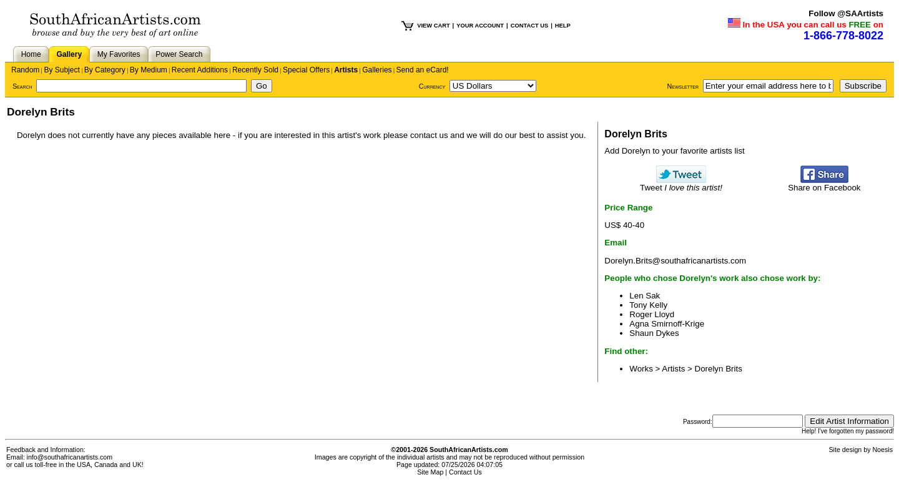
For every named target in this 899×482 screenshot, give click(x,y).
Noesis (882, 449)
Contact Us (465, 472)
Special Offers (306, 70)
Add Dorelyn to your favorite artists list (674, 150)
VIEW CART (433, 25)
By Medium (148, 70)
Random (25, 70)
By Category (104, 70)
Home (31, 54)
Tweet (681, 183)
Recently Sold (255, 70)
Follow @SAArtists (845, 13)
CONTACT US (529, 25)
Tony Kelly (648, 305)
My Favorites (118, 54)
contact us (429, 135)
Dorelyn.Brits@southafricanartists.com (675, 260)
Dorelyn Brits (718, 368)
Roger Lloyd (651, 314)
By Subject (61, 70)
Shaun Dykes (654, 333)
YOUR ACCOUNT (480, 25)
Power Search (178, 54)
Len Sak (644, 295)
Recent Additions (200, 70)
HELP (563, 25)
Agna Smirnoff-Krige (666, 323)
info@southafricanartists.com (70, 457)
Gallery (69, 54)
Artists (346, 70)
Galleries (376, 70)
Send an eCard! (422, 70)
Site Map (430, 472)
